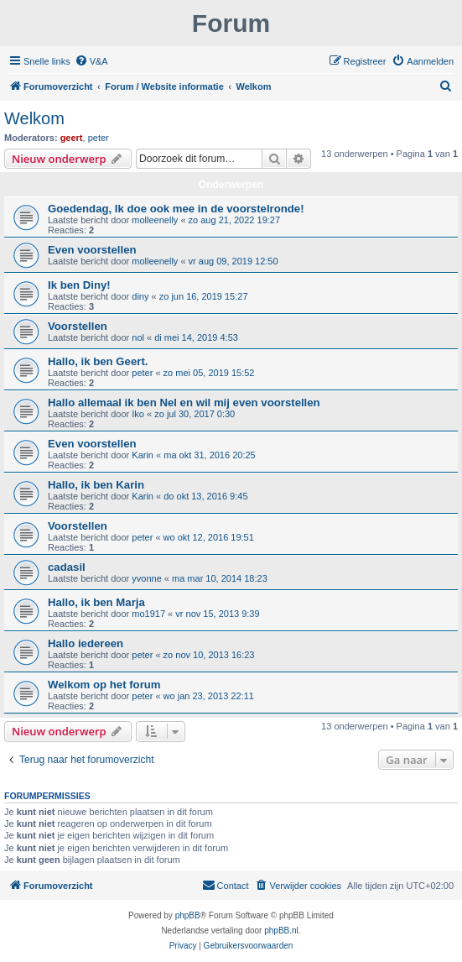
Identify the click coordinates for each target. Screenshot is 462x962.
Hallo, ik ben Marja (96, 602)
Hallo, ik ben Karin (96, 484)
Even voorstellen (92, 249)
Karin (142, 455)
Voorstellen (77, 326)
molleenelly (155, 220)
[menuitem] (91, 61)
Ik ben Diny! (79, 285)
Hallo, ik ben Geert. (98, 361)
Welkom (34, 118)
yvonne (146, 578)
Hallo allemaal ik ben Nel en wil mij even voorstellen (184, 402)
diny (140, 296)
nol (138, 337)
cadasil (67, 567)
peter (98, 138)
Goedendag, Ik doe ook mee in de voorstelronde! (176, 208)
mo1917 (148, 614)
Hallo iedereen (85, 643)
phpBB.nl (281, 930)
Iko (138, 414)
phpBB (187, 915)
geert (71, 138)
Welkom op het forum (104, 684)
